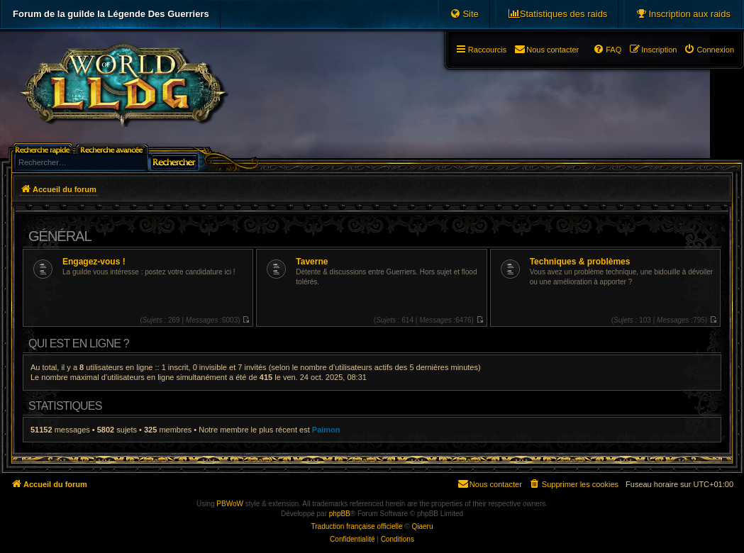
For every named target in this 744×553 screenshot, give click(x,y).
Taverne (312, 262)
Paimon (326, 429)
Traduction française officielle (357, 526)
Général (59, 236)
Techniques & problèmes (580, 262)
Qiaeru (422, 526)
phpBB (339, 514)
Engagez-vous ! (94, 262)
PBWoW (229, 504)
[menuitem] (683, 14)
